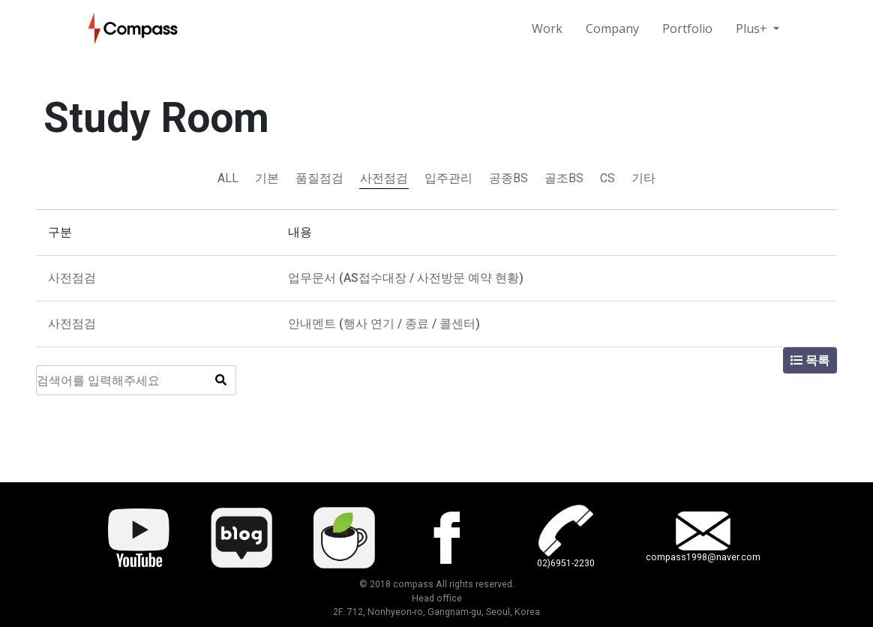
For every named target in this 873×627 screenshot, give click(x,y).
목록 (810, 360)
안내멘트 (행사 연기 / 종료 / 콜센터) (384, 323)
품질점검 (320, 178)
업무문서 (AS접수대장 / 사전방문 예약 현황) (406, 278)
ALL (228, 178)
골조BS (564, 178)
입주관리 (448, 178)
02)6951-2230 (566, 563)
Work (547, 28)
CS (607, 178)
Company (612, 28)
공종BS (508, 178)
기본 (267, 178)
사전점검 (384, 178)
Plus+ (753, 28)
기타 (644, 178)
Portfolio (687, 28)
